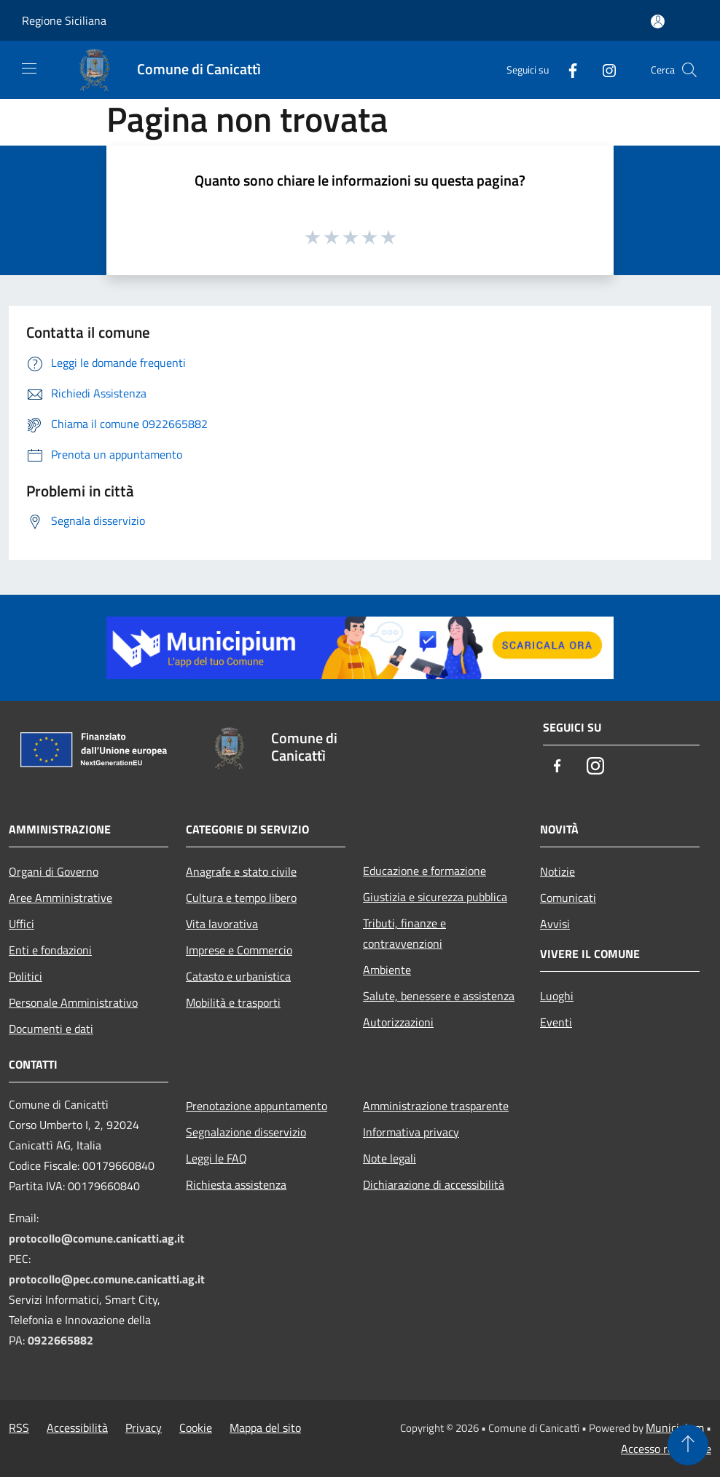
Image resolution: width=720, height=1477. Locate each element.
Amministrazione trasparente (436, 1105)
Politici (25, 976)
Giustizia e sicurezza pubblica (435, 897)
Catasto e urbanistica (238, 976)
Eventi (556, 1022)
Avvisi (555, 923)
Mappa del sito (265, 1427)
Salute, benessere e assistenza (438, 996)
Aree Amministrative (60, 897)
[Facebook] (567, 69)
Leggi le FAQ (216, 1158)
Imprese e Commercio (239, 950)
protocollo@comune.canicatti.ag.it (96, 1238)
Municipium (675, 1427)
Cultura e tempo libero (241, 897)
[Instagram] (603, 69)
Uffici (21, 923)
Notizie (557, 871)
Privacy (143, 1427)
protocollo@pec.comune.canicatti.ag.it (107, 1279)
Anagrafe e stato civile (241, 871)
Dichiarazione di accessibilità (433, 1184)
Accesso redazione (666, 1448)
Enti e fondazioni (50, 950)
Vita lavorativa (222, 923)
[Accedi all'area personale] (658, 21)
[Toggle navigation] (29, 68)
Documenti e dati (51, 1028)
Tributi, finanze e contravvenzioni (404, 933)
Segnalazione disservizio (246, 1132)
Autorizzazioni (398, 1022)
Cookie (195, 1427)
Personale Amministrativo (73, 1002)
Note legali (389, 1158)
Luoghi (557, 996)
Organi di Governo (53, 871)
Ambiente (387, 969)
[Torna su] (688, 1445)
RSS (19, 1427)
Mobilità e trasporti (233, 1002)
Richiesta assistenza (236, 1184)
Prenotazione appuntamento (256, 1105)
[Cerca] (689, 70)
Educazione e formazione (424, 870)
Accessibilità (77, 1427)
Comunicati (568, 897)
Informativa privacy (411, 1132)
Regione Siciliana (64, 20)
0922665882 (60, 1340)
